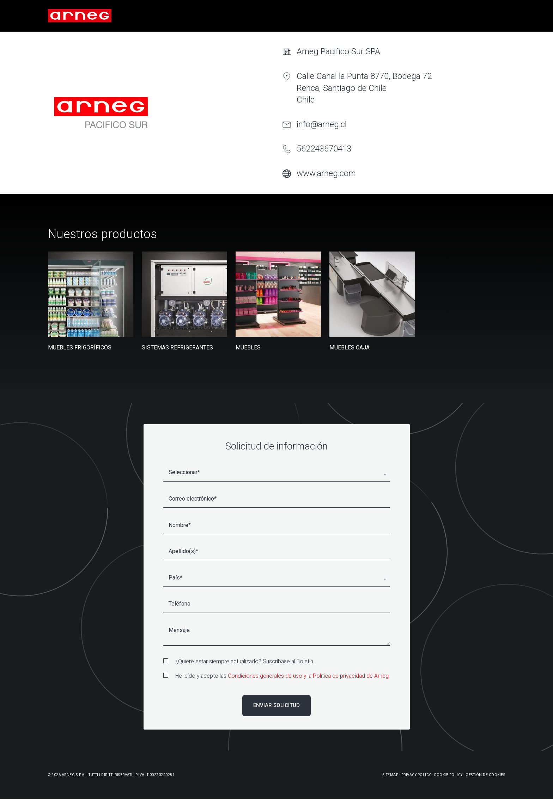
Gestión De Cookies (485, 775)
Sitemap (391, 775)
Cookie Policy (448, 775)
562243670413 (324, 149)
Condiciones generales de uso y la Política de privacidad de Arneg (308, 675)
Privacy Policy (416, 775)
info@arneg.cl (322, 124)
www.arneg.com (326, 173)
